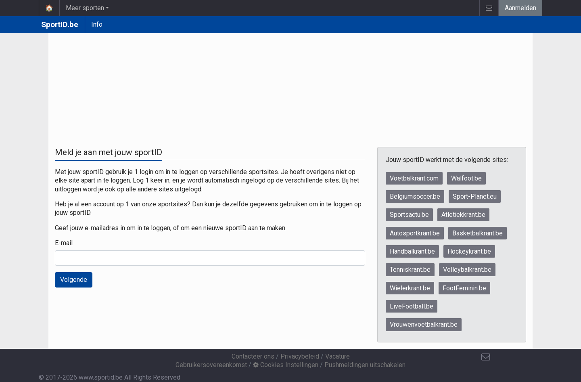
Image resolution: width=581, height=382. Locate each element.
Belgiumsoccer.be (415, 196)
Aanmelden (520, 8)
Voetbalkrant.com (414, 178)
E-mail (64, 243)
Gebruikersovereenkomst (211, 365)
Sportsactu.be (409, 214)
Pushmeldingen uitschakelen (364, 365)
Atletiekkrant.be (463, 214)
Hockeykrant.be (469, 251)
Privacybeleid (299, 356)
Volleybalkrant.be (467, 269)
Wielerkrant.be (410, 288)
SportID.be (59, 24)
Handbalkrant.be (412, 251)
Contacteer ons (253, 356)
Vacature (337, 356)
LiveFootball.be (411, 306)
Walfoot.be (466, 178)
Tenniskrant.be (410, 269)
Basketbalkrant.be (477, 233)
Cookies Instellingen (285, 365)
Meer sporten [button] (85, 8)
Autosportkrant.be (415, 233)
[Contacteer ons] (486, 357)
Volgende (73, 279)
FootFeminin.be (464, 288)
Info (96, 24)
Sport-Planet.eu (475, 196)
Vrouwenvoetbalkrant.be (424, 324)
